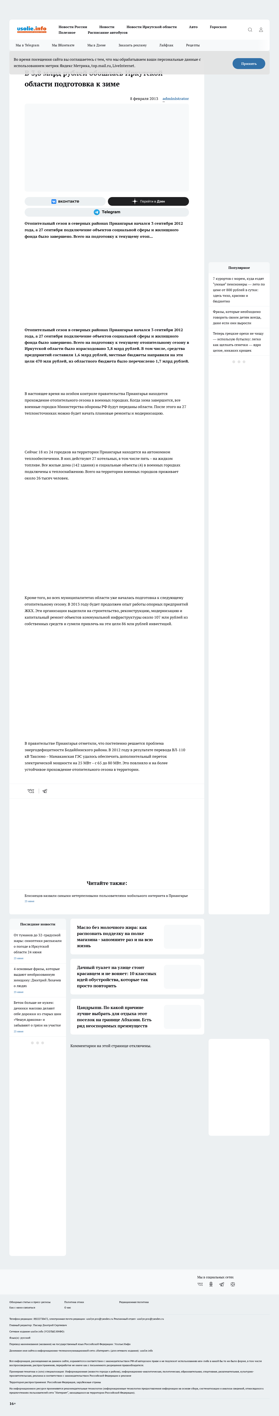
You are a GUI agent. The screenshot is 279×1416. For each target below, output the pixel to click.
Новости (106, 27)
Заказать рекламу (133, 45)
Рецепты (193, 45)
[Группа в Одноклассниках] (211, 1284)
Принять (249, 63)
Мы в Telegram (27, 45)
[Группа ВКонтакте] (65, 201)
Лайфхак (166, 45)
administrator (176, 98)
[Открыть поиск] (250, 29)
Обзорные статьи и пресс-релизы (30, 1302)
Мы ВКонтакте (63, 45)
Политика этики (74, 1302)
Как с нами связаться (22, 1307)
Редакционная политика (134, 1302)
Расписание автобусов (108, 32)
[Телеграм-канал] (107, 212)
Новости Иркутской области (152, 27)
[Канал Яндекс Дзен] (148, 201)
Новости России (73, 27)
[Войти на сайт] (261, 29)
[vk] (31, 791)
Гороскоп (218, 27)
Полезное (67, 32)
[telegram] (46, 791)
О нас (67, 1307)
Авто (193, 27)
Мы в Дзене (96, 45)
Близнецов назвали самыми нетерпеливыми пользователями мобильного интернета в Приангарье (107, 898)
